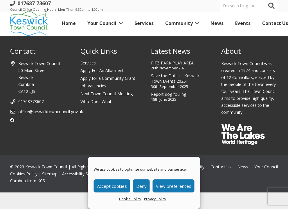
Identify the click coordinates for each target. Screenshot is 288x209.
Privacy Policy (155, 199)
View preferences (173, 186)
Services (88, 63)
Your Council (266, 167)
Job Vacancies (93, 86)
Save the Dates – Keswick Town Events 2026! (175, 78)
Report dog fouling (168, 94)
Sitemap (49, 173)
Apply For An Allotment (102, 70)
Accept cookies (112, 186)
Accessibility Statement (83, 173)
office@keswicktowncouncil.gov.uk (50, 111)
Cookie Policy (130, 199)
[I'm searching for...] (249, 5)
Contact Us (220, 167)
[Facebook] (12, 120)
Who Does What (95, 101)
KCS (41, 180)
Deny (141, 186)
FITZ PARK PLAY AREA (172, 63)
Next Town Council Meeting (106, 93)
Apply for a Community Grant (107, 78)
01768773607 (31, 101)
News (242, 167)
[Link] (29, 23)
